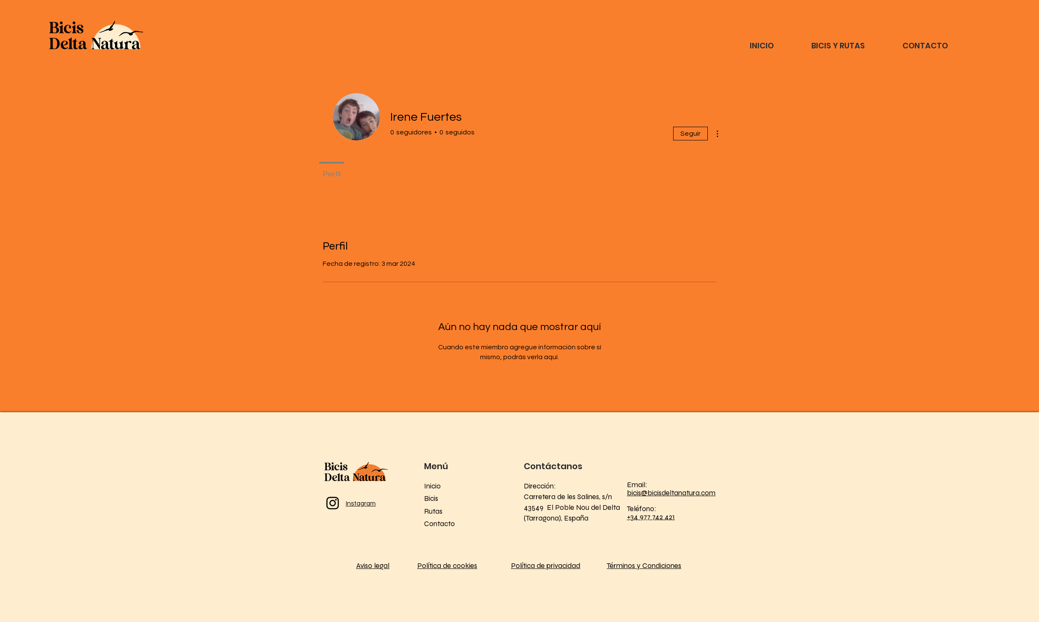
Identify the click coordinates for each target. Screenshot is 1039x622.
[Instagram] (332, 502)
